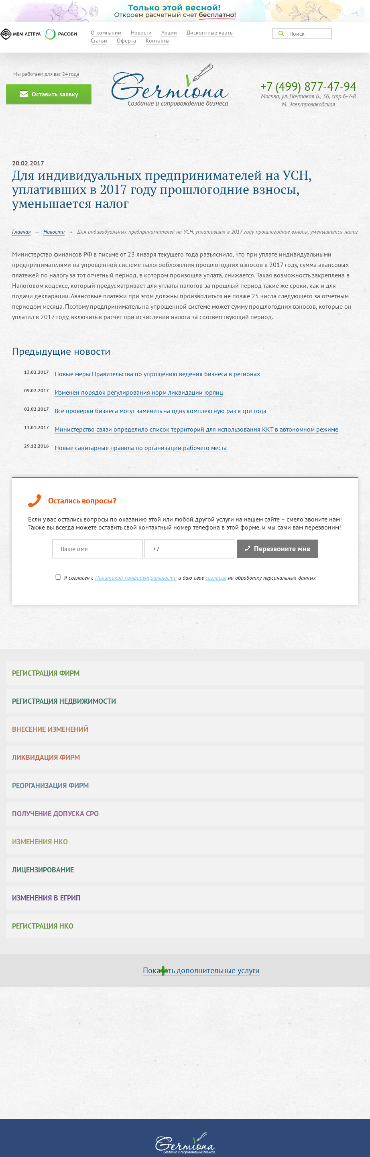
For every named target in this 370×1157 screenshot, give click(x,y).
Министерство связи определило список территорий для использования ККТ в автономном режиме (196, 429)
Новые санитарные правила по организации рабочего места (141, 448)
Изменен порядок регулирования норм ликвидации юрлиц (139, 392)
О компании (106, 32)
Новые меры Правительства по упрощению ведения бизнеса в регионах (157, 374)
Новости (141, 32)
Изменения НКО (40, 841)
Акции (169, 32)
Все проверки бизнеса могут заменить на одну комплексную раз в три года (160, 411)
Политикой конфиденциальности (136, 577)
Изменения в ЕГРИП (46, 897)
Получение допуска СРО (55, 813)
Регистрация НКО (42, 926)
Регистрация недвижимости (64, 701)
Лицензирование (43, 869)
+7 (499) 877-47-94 (308, 86)
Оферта (126, 40)
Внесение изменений (50, 729)
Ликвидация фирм (46, 757)
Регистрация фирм (45, 673)
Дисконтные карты (210, 32)
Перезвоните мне (277, 548)
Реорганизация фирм (50, 785)
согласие (215, 577)
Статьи (99, 40)
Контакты (157, 40)
